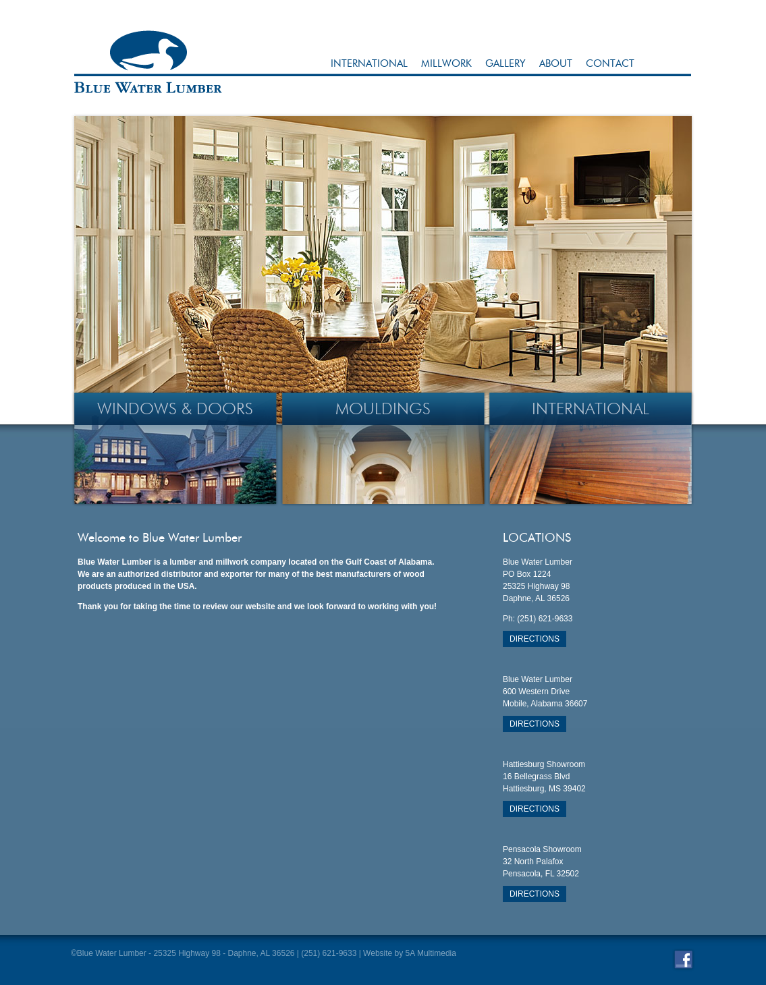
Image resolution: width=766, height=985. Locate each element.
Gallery (505, 63)
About (555, 63)
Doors (224, 408)
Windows (137, 408)
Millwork (446, 63)
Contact (610, 63)
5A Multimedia (431, 953)
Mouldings (383, 408)
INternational (590, 408)
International (369, 63)
